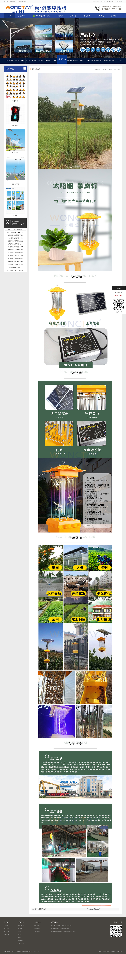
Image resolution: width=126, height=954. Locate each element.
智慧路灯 (76, 60)
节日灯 (82, 60)
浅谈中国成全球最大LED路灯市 (15, 232)
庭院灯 (34, 60)
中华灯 (54, 60)
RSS (104, 1)
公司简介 (6, 925)
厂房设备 (73, 16)
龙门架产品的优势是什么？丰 (15, 244)
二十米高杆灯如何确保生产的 (15, 247)
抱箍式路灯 (112, 60)
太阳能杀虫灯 (62, 59)
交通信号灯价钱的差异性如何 (15, 250)
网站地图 (111, 1)
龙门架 (119, 60)
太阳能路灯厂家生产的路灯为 (15, 264)
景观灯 (69, 60)
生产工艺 (6, 934)
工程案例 (60, 16)
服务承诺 (87, 16)
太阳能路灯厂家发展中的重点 (15, 258)
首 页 (9, 16)
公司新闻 (37, 931)
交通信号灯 (47, 60)
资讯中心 (37, 922)
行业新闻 (37, 928)
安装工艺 (6, 931)
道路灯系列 (15, 184)
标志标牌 (40, 60)
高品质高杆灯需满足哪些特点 (15, 241)
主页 (102, 69)
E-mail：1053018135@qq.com (60, 928)
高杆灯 (23, 60)
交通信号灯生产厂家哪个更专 (15, 261)
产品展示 (22, 16)
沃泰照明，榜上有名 (41, 16)
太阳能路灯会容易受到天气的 (15, 255)
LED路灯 (17, 60)
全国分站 (96, 1)
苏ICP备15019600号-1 (38, 951)
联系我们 (114, 16)
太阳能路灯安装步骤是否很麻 (15, 235)
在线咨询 (119, 1)
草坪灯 (105, 60)
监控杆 (87, 60)
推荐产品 (10, 69)
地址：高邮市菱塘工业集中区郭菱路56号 (62, 931)
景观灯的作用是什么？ (15, 267)
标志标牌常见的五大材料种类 (15, 238)
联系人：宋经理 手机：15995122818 (62, 925)
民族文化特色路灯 (96, 60)
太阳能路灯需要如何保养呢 (15, 229)
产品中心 (107, 69)
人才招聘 (6, 928)
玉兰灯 (28, 60)
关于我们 (7, 922)
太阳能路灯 (9, 60)
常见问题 (37, 925)
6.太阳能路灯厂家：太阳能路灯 (15, 270)
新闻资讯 (100, 16)
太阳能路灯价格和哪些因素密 (15, 253)
